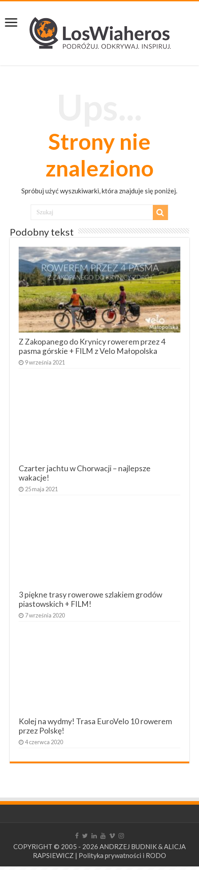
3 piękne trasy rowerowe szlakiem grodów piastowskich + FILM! (90, 599)
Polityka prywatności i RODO (122, 855)
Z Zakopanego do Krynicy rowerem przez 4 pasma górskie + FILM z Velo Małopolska (92, 346)
